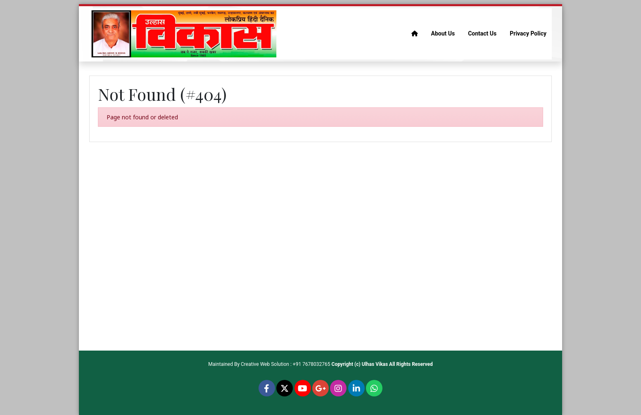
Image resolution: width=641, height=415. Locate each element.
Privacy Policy (528, 33)
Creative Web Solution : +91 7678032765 (285, 364)
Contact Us (482, 33)
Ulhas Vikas (375, 364)
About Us (443, 33)
